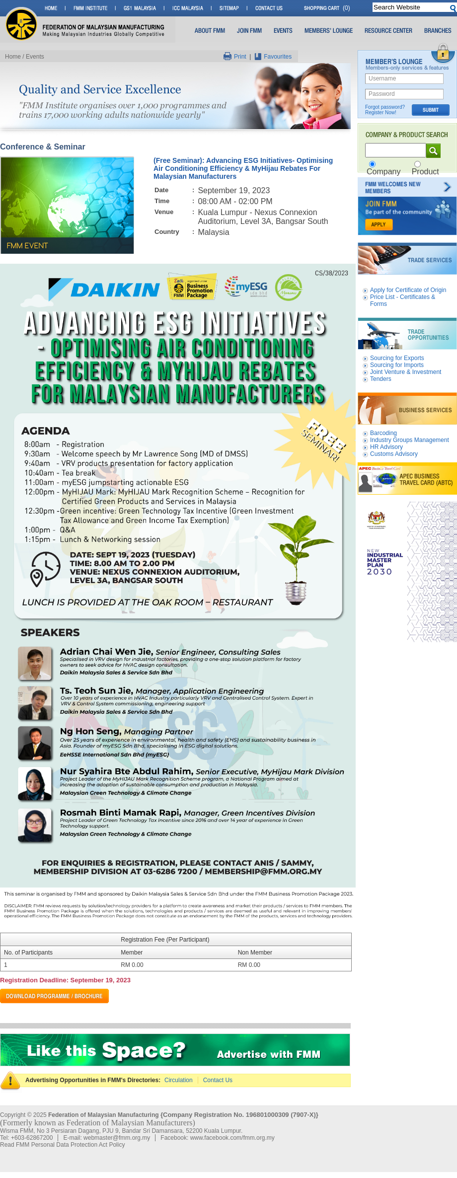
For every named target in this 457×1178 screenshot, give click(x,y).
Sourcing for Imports (397, 365)
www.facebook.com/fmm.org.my (232, 1137)
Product (425, 171)
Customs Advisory (394, 453)
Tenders (380, 378)
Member (132, 952)
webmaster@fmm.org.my (116, 1137)
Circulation (178, 1080)
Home (13, 56)
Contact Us (217, 1080)
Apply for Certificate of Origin (408, 290)
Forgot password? (385, 107)
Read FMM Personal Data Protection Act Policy (62, 1144)
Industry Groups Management (409, 440)
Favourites (273, 56)
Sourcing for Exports (397, 358)
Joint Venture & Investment (405, 371)
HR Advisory (386, 446)
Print (235, 56)
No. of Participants (28, 952)
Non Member (255, 952)
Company (383, 171)
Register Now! (380, 112)
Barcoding (383, 433)
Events (35, 56)
